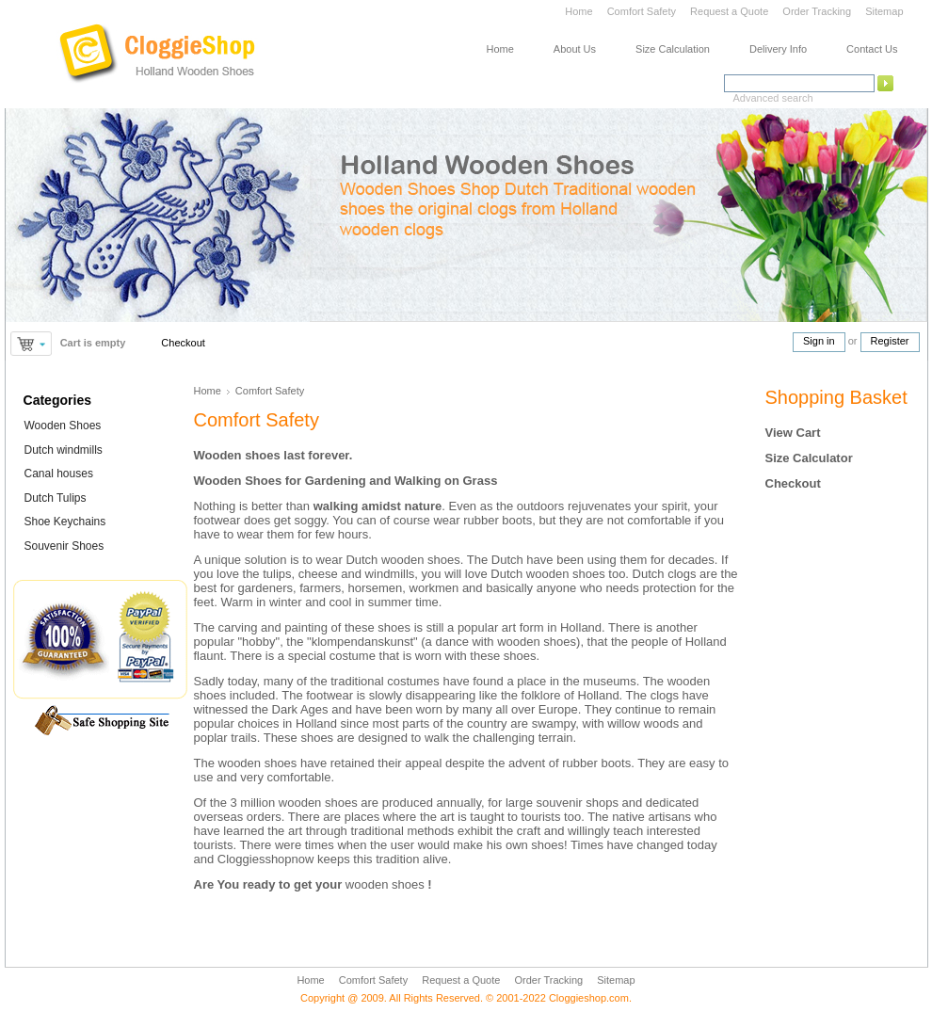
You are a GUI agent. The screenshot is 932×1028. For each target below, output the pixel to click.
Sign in (819, 340)
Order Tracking (816, 11)
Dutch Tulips (55, 498)
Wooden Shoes (63, 425)
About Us (575, 49)
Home (578, 11)
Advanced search (773, 98)
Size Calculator (809, 458)
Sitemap (884, 11)
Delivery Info (778, 49)
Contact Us (871, 49)
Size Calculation (672, 49)
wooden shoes (385, 884)
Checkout (182, 342)
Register (890, 340)
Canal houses (58, 473)
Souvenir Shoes (64, 546)
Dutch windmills (63, 450)
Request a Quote (729, 11)
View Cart (793, 433)
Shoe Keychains (65, 521)
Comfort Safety (643, 11)
